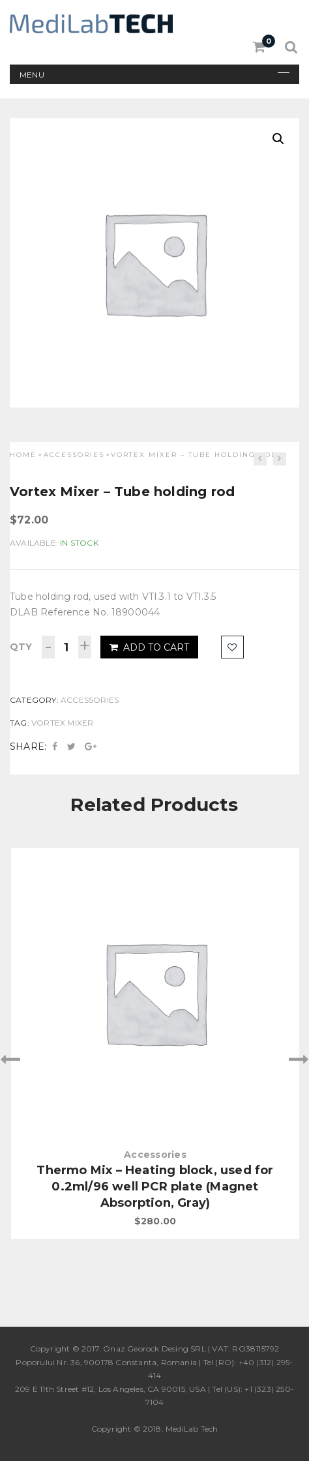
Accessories (74, 454)
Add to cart (149, 647)
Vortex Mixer (62, 723)
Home (23, 454)
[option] (154, 1043)
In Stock (79, 543)
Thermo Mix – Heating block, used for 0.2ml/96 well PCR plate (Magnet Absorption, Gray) (155, 1186)
